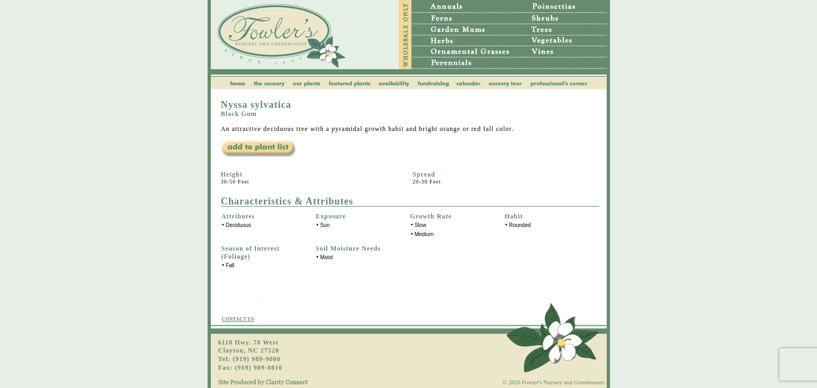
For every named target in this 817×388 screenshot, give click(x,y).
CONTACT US (238, 319)
